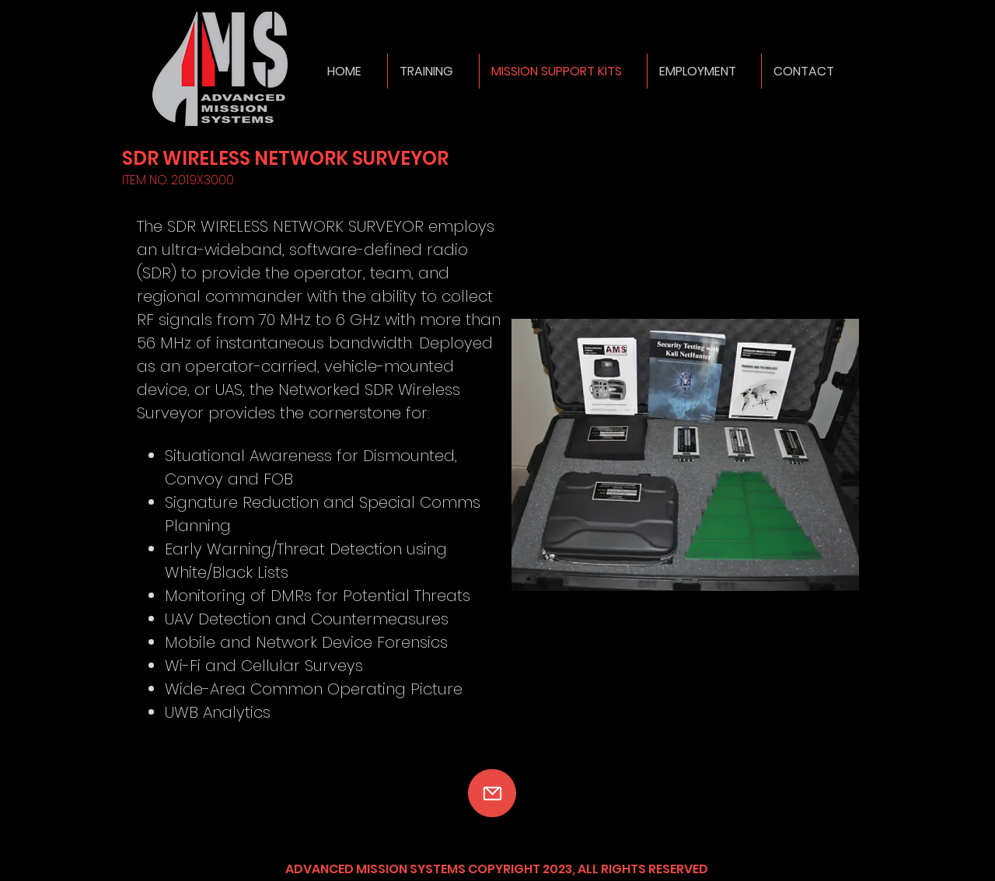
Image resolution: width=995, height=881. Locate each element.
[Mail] (492, 793)
